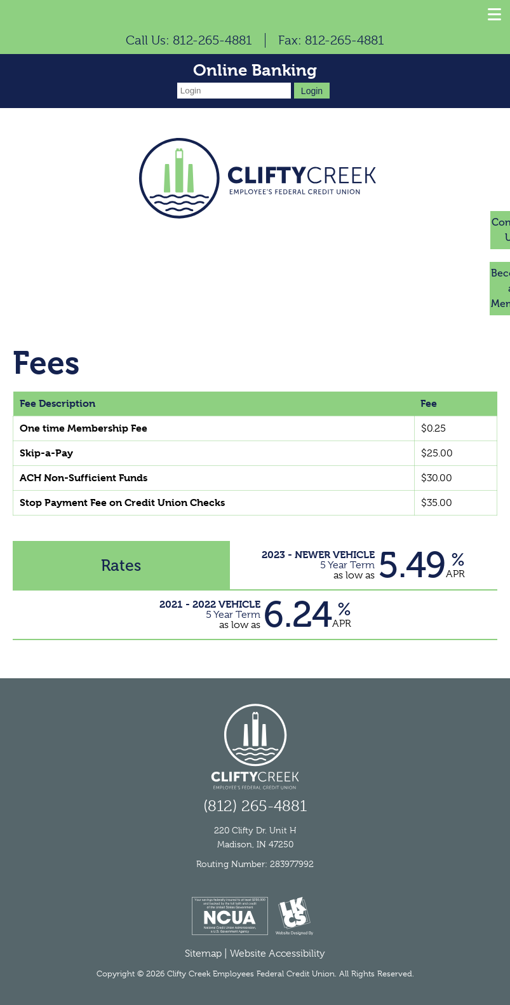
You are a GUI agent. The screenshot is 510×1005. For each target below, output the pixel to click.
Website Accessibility (277, 953)
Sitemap (203, 953)
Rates (121, 565)
